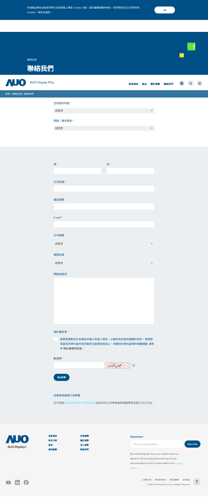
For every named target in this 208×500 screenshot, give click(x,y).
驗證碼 (58, 362)
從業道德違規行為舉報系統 (80, 406)
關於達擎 (155, 29)
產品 (144, 29)
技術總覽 (85, 439)
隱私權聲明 (174, 483)
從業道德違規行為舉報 (67, 399)
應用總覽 (53, 453)
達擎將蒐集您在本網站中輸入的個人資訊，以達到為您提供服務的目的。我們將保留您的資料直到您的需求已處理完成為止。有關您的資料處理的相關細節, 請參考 (104, 347)
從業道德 (186, 483)
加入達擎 (85, 449)
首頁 (7, 39)
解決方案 (53, 444)
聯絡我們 (168, 29)
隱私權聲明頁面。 (73, 352)
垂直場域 (133, 29)
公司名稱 (60, 185)
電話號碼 (59, 203)
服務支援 (17, 39)
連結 (47, 12)
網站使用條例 (160, 483)
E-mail (58, 221)
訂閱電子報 (147, 483)
